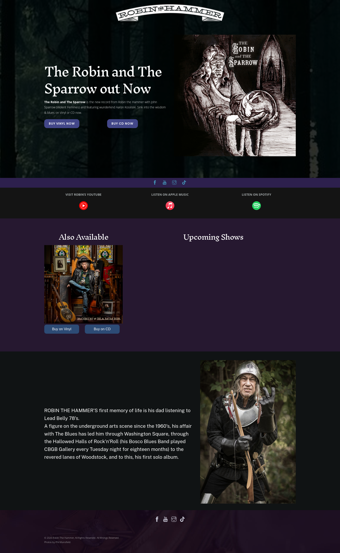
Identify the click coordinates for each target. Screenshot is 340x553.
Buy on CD (102, 329)
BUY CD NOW (122, 123)
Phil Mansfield (63, 542)
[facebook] (154, 182)
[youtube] (164, 182)
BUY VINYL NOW (62, 123)
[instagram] (174, 182)
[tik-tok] (184, 182)
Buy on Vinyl (61, 329)
